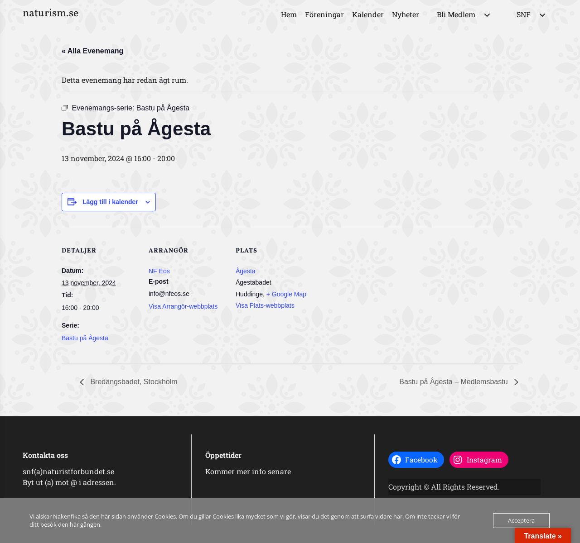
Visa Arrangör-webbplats (183, 306)
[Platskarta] (370, 288)
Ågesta (246, 271)
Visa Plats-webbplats (265, 305)
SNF (524, 14)
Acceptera (521, 520)
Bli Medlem (456, 14)
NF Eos (159, 271)
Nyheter (405, 14)
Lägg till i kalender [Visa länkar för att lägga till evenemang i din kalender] (110, 201)
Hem (289, 14)
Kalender (368, 14)
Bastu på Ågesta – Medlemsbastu (454, 382)
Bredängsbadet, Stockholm (133, 382)
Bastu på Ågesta (85, 338)
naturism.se (50, 13)
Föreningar (324, 14)
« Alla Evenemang (92, 51)
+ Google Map (286, 294)
